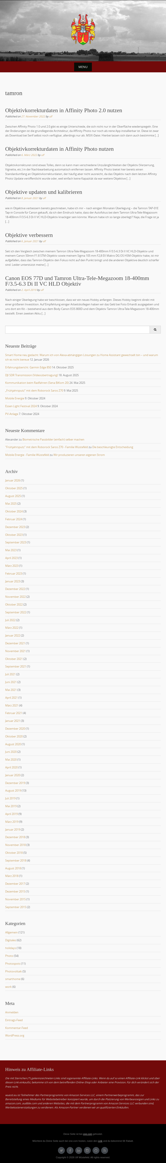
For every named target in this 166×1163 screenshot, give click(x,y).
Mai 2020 (11, 759)
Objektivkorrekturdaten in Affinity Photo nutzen (59, 149)
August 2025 (13, 496)
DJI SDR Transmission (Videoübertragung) (31, 375)
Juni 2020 (11, 752)
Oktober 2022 (14, 604)
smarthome (12, 979)
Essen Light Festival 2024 (21, 406)
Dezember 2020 (15, 729)
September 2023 (15, 542)
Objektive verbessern (29, 235)
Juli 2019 (10, 798)
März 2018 (11, 876)
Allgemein (11, 932)
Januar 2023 (12, 581)
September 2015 (15, 907)
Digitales (10, 940)
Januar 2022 (12, 635)
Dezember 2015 (15, 891)
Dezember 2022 (15, 589)
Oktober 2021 (14, 659)
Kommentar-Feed (16, 1028)
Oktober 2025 (14, 488)
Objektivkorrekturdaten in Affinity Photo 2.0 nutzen (63, 110)
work (8, 987)
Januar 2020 (12, 775)
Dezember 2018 (15, 837)
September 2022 (15, 612)
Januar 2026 (12, 480)
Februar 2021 (13, 713)
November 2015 (15, 899)
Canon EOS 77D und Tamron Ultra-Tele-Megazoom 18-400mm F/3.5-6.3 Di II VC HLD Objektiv (77, 281)
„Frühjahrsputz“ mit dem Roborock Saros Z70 (34, 390)
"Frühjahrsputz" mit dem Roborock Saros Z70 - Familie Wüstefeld (46, 447)
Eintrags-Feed (14, 1020)
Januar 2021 (12, 721)
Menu (83, 67)
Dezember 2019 (15, 783)
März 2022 (11, 628)
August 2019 (13, 790)
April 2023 (11, 558)
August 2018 (13, 868)
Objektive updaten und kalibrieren (43, 192)
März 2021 (11, 705)
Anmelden (11, 1012)
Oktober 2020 (14, 736)
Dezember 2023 (15, 527)
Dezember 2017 (15, 884)
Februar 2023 (13, 573)
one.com (87, 1134)
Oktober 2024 (14, 511)
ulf (50, 116)
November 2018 (15, 845)
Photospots (12, 963)
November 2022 (15, 597)
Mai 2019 (11, 806)
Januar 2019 (12, 829)
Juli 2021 (10, 674)
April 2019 (11, 814)
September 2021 (15, 666)
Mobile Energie (14, 398)
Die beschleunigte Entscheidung (112, 447)
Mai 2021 (11, 690)
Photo (9, 956)
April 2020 (11, 767)
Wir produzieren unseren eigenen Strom (79, 455)
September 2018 (15, 860)
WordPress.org (14, 1035)
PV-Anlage (11, 414)
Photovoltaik (13, 971)
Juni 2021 (11, 682)
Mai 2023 (11, 550)
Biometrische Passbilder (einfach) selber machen (53, 439)
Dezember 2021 (15, 643)
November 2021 (15, 651)
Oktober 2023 (14, 535)
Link (100, 1141)
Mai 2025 (11, 503)
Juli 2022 (10, 620)
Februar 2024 (13, 519)
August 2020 (13, 744)
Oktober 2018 (14, 853)
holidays (10, 948)
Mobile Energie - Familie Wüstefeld (27, 455)
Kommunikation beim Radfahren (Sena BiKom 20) (37, 383)
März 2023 (11, 566)
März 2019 (11, 822)
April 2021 (11, 698)
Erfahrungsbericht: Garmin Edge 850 (28, 367)
